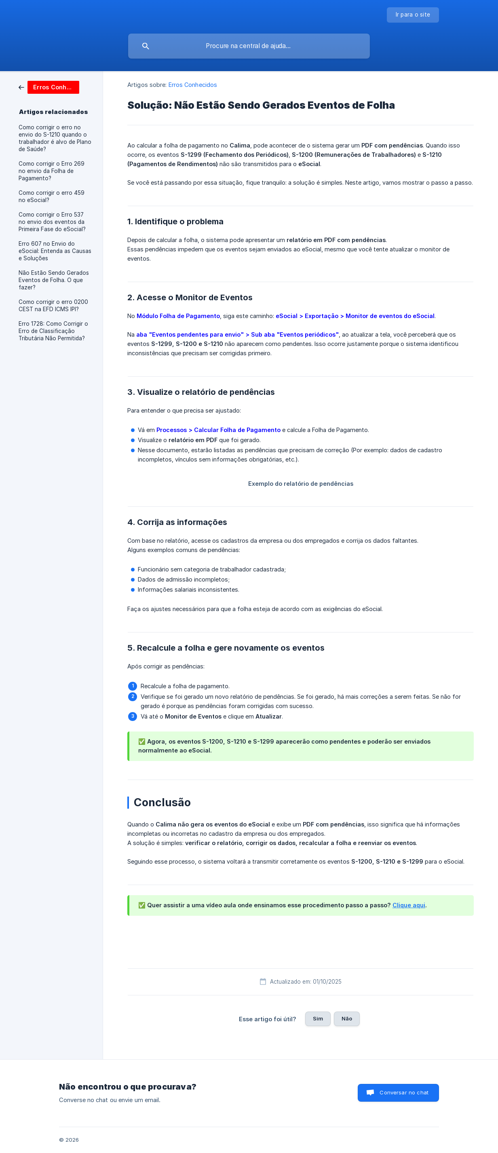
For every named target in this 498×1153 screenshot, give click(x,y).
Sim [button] (318, 1018)
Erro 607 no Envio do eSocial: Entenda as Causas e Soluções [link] (55, 250)
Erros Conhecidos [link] (193, 84)
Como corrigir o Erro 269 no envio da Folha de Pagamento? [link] (51, 170)
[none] (413, 15)
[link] (49, 87)
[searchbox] (249, 46)
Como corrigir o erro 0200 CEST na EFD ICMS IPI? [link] (53, 305)
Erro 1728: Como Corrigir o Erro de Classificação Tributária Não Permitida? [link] (53, 330)
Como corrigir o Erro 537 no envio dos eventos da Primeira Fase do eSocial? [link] (52, 221)
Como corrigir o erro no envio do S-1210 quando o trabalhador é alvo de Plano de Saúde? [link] (55, 138)
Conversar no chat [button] (404, 1092)
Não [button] (347, 1018)
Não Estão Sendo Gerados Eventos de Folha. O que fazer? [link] (54, 280)
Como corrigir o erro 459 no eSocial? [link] (51, 196)
